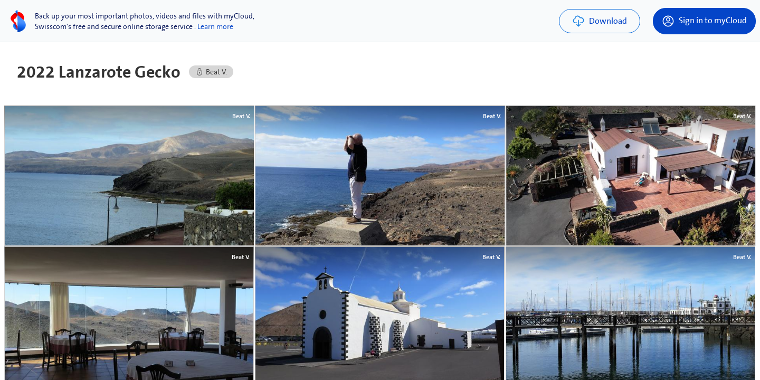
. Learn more (213, 26)
